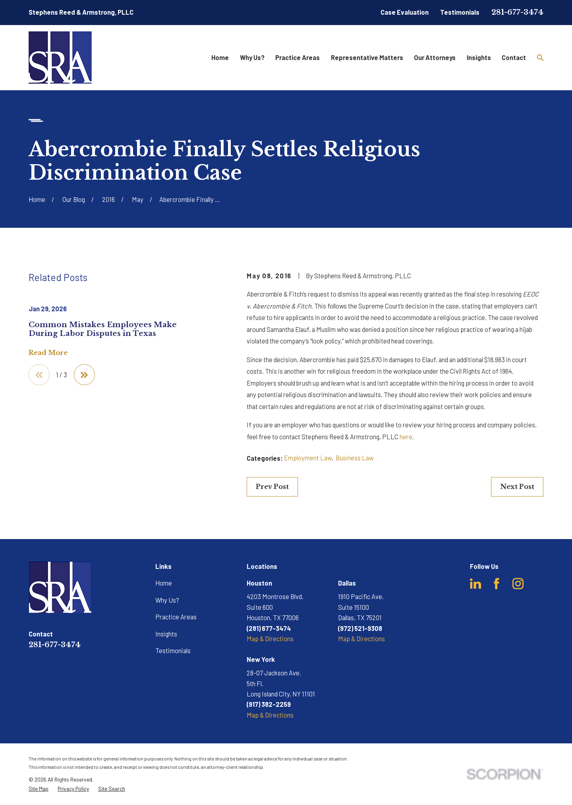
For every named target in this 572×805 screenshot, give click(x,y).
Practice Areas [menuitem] (297, 57)
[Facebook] (496, 583)
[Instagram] (518, 583)
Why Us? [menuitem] (252, 57)
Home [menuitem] (220, 57)
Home (163, 583)
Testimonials (459, 12)
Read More (48, 352)
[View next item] (84, 374)
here (406, 436)
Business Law (355, 458)
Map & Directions (270, 638)
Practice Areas (176, 617)
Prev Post (272, 487)
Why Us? (167, 600)
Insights (166, 634)
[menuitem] (38, 788)
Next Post (517, 487)
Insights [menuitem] (479, 57)
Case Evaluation (405, 12)
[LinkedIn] (475, 583)
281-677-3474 (517, 12)
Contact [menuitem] (514, 57)
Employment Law (308, 458)
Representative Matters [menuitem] (367, 57)
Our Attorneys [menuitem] (435, 57)
